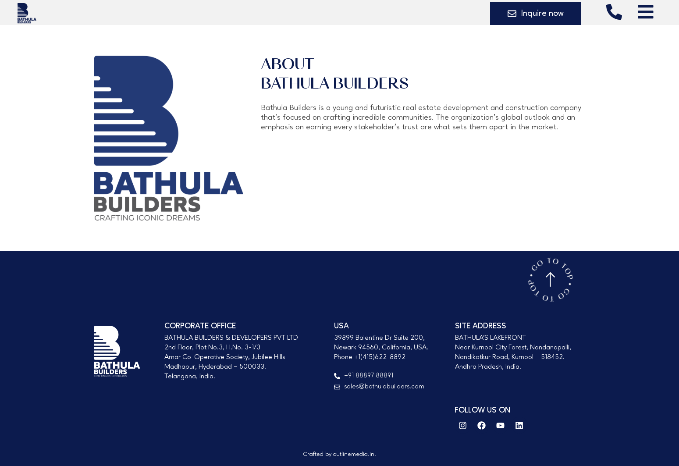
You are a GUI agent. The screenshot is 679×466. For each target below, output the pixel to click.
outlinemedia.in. (354, 454)
